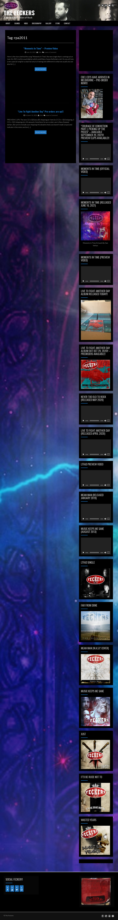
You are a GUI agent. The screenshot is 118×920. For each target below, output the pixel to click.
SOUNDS (17, 23)
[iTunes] (22, 888)
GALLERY (48, 23)
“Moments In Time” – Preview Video (40, 62)
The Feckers (19, 12)
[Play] (83, 159)
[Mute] (105, 159)
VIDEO (26, 23)
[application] (96, 152)
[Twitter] (17, 888)
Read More (40, 83)
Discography (36, 23)
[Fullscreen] (108, 159)
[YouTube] (12, 888)
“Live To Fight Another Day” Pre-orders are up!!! (41, 125)
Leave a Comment (49, 66)
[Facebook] (8, 888)
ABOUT (8, 23)
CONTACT (67, 23)
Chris (39, 66)
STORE (57, 23)
